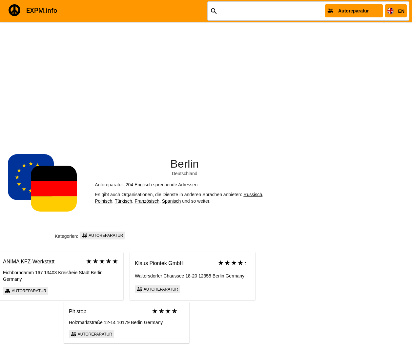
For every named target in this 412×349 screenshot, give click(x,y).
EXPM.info (41, 10)
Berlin (184, 163)
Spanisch (171, 201)
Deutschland (184, 173)
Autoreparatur (102, 235)
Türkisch (123, 201)
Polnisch (103, 201)
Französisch (146, 201)
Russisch (252, 194)
